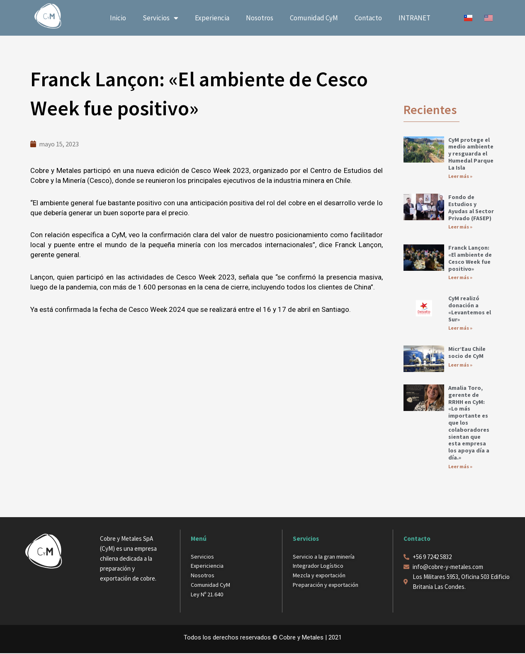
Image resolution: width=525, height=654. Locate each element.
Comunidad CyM (314, 17)
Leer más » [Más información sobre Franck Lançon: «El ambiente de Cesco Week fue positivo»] (460, 278)
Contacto (368, 17)
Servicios (160, 18)
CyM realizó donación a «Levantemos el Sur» (469, 309)
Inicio (118, 17)
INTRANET (414, 17)
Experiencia (212, 17)
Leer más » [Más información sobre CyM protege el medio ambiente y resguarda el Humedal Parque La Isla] (460, 176)
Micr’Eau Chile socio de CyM (467, 352)
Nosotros (259, 17)
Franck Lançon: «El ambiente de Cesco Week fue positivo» (470, 258)
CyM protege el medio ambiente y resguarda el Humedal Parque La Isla (470, 153)
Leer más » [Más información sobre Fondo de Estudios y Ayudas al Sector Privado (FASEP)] (460, 227)
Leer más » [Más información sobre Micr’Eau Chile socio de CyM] (460, 365)
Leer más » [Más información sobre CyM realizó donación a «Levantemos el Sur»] (460, 328)
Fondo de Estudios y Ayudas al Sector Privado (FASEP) (471, 207)
